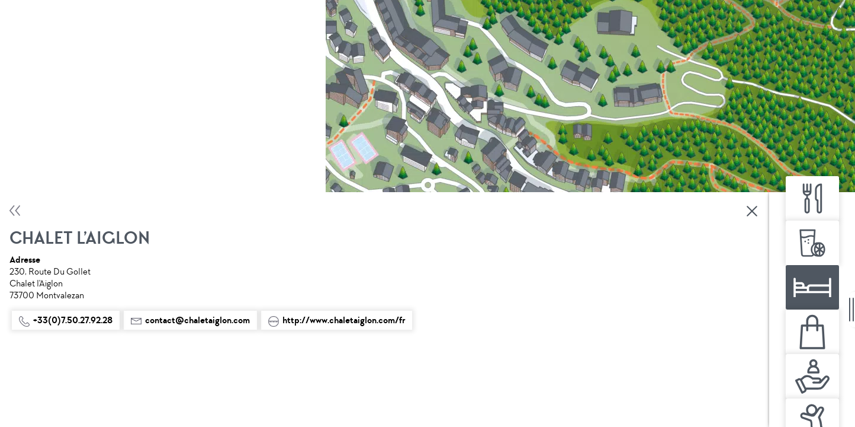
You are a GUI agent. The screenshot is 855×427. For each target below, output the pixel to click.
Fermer (223, 69)
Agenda (340, 392)
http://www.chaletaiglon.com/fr (87, 231)
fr (340, 413)
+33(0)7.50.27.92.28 (65, 178)
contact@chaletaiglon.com (78, 204)
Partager (330, 364)
